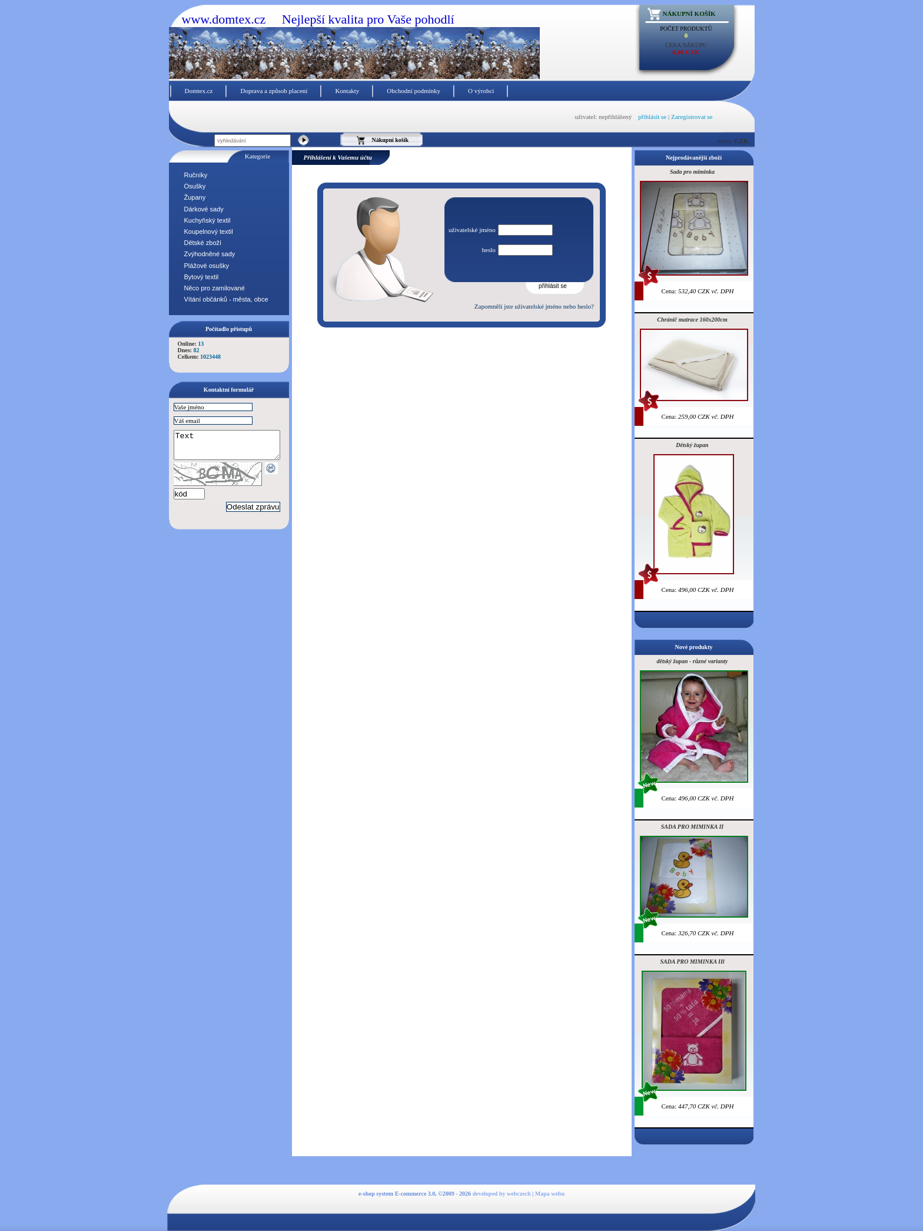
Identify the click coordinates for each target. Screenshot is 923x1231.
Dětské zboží (203, 242)
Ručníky (196, 174)
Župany (195, 197)
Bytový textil (201, 276)
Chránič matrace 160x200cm (692, 319)
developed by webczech (502, 1193)
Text (233, 447)
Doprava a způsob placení (273, 90)
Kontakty (347, 90)
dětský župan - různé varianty (692, 661)
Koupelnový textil (208, 231)
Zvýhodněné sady (209, 253)
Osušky (195, 186)
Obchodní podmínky (413, 90)
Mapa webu (550, 1193)
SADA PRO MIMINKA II (692, 826)
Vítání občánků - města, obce (226, 299)
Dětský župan (692, 445)
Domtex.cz (199, 90)
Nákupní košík (689, 13)
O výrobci (481, 90)
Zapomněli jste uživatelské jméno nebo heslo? (534, 306)
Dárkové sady (204, 209)
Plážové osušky (206, 265)
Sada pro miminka (692, 171)
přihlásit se (652, 116)
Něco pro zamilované (214, 288)
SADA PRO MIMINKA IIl (692, 961)
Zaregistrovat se (692, 116)
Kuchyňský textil (207, 220)
